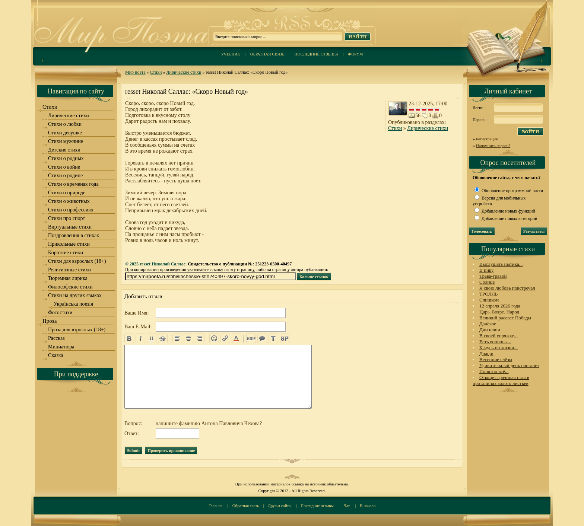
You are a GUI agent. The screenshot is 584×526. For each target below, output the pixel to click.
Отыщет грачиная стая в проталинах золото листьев (501, 380)
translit (273, 338)
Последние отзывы (316, 54)
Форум (355, 54)
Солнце (487, 282)
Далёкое (487, 323)
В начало (367, 505)
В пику (486, 270)
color (236, 338)
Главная (215, 505)
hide (251, 338)
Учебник (230, 54)
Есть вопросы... (495, 341)
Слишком (489, 300)
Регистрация (487, 139)
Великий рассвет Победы (505, 318)
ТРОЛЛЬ (488, 294)
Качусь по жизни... (498, 347)
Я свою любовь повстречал (507, 288)
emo (214, 338)
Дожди (486, 353)
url (225, 338)
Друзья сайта (279, 505)
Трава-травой (493, 276)
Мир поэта (135, 72)
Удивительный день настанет (509, 365)
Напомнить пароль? (493, 145)
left (177, 338)
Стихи (156, 72)
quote (262, 338)
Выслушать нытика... (501, 264)
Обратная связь (267, 54)
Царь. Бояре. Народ (499, 312)
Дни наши (489, 329)
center (188, 338)
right (199, 338)
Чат (347, 505)
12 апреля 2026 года (499, 306)
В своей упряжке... (498, 335)
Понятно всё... (494, 371)
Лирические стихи (183, 72)
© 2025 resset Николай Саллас (155, 264)
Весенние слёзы (495, 359)
